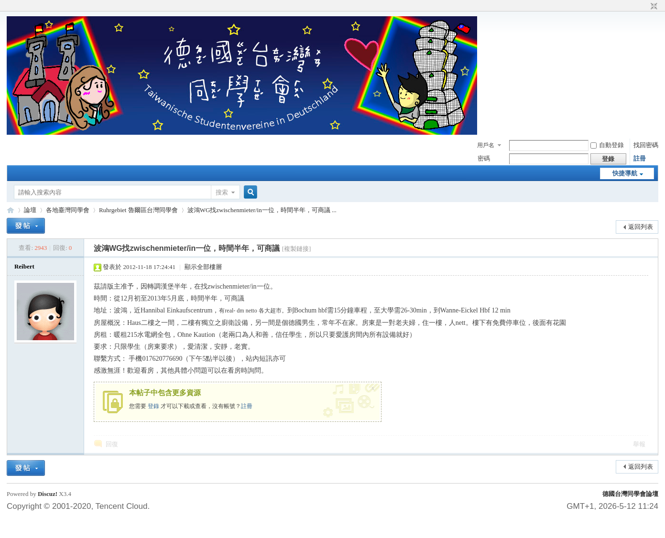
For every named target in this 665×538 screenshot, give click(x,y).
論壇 (30, 210)
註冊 (639, 158)
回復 (112, 444)
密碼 (484, 158)
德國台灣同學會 (10, 210)
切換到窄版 (652, 6)
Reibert (24, 266)
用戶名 (485, 145)
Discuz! (47, 493)
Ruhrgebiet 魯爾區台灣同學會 (138, 210)
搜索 (222, 192)
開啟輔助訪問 (645, 6)
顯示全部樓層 (203, 266)
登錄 (153, 406)
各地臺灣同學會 (67, 210)
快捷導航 (624, 173)
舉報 (639, 444)
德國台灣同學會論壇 (630, 493)
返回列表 (640, 226)
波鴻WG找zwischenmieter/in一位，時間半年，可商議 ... (262, 210)
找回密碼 (645, 145)
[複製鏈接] (296, 248)
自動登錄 (607, 145)
